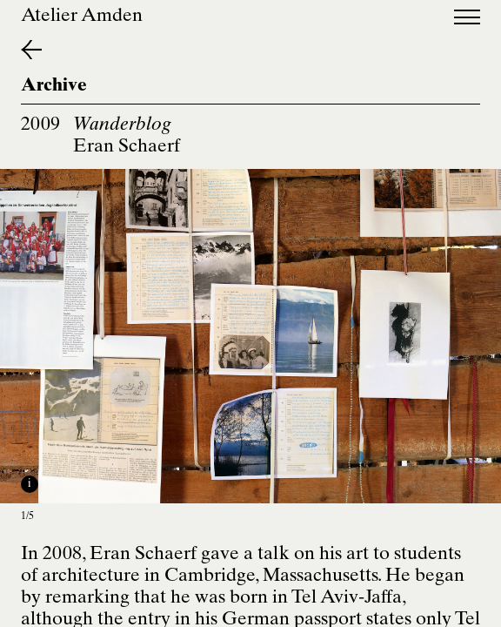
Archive (54, 87)
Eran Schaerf (126, 147)
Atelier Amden (82, 17)
